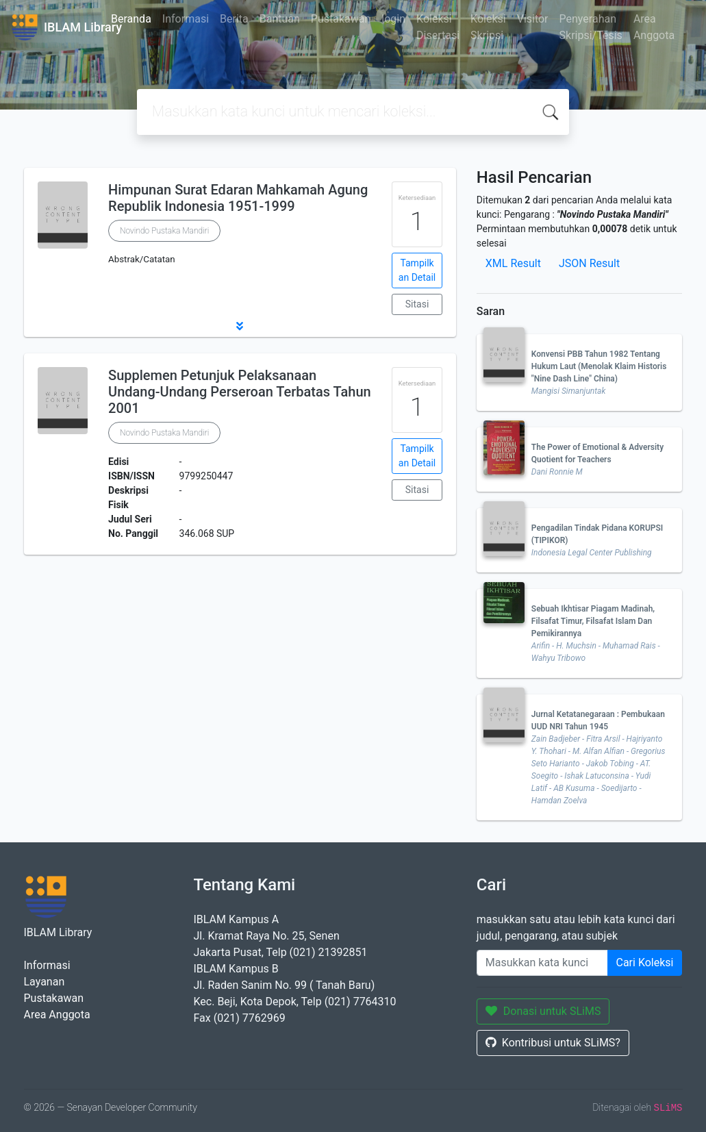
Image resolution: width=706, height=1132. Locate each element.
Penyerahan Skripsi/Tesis (590, 27)
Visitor (533, 18)
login (393, 18)
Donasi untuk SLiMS (543, 1011)
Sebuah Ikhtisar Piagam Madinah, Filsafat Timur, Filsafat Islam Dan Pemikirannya (593, 621)
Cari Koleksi (645, 962)
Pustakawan (340, 18)
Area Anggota (654, 27)
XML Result (513, 263)
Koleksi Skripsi (488, 27)
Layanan (44, 981)
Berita (234, 18)
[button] (240, 326)
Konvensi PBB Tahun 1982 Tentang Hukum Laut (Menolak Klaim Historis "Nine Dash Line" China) (599, 366)
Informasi (185, 18)
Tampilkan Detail (417, 270)
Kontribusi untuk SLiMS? (553, 1042)
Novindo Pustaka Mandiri (164, 231)
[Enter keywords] (542, 963)
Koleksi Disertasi (437, 27)
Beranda (131, 18)
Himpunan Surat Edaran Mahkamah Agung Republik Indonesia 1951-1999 (238, 197)
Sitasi (417, 304)
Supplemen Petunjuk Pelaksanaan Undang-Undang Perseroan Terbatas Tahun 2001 (239, 391)
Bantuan (280, 18)
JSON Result (589, 263)
